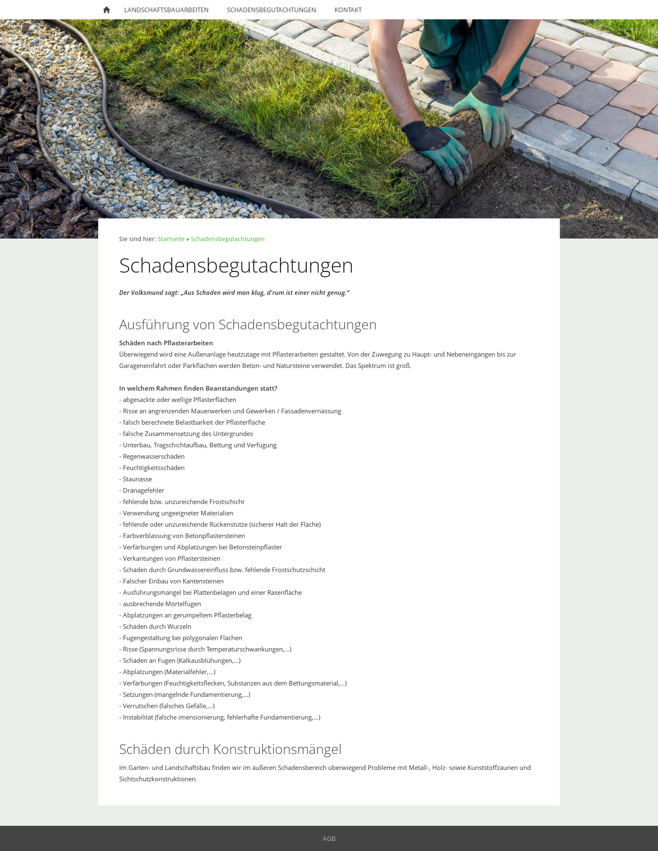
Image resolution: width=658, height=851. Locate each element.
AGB (329, 838)
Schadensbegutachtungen (228, 239)
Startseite (171, 239)
